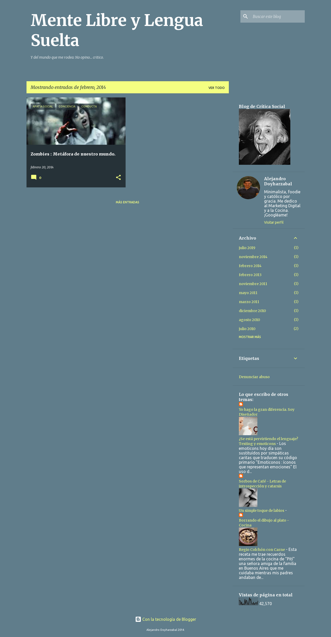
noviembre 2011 (253, 283)
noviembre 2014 (253, 256)
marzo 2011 (249, 301)
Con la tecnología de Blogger (165, 619)
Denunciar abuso (254, 377)
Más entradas (127, 202)
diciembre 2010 (252, 310)
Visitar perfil (274, 222)
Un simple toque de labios (261, 510)
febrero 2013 (250, 274)
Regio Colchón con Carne (262, 549)
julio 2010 (247, 328)
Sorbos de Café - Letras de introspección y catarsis (262, 483)
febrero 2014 (250, 265)
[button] (118, 177)
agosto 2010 (249, 319)
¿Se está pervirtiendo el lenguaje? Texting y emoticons (268, 441)
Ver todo (216, 87)
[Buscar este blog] (278, 16)
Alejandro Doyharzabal (278, 181)
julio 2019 (247, 247)
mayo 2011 (248, 292)
